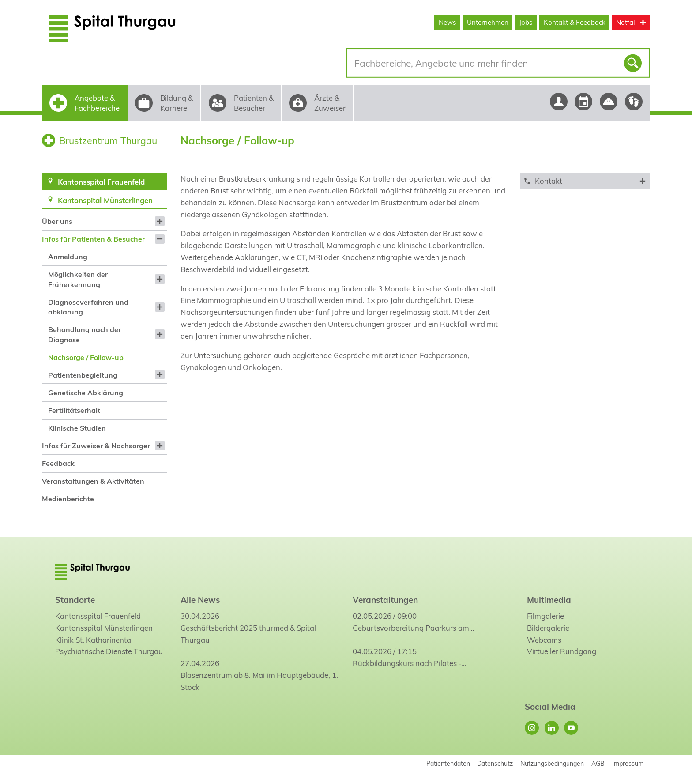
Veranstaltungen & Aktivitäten (93, 481)
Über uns (57, 221)
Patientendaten (448, 763)
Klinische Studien (77, 428)
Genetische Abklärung (85, 392)
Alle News (200, 599)
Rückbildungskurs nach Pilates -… (409, 663)
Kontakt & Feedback (575, 22)
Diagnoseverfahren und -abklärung (90, 307)
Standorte (75, 599)
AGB (598, 763)
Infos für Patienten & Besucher (93, 239)
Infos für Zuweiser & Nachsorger (96, 445)
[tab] (585, 181)
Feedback (58, 463)
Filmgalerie (545, 616)
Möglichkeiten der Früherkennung (78, 279)
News (447, 22)
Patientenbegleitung (82, 375)
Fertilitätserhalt (74, 410)
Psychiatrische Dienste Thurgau (109, 651)
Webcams (544, 639)
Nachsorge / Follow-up (86, 357)
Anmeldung (67, 256)
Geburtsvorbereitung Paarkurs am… (413, 627)
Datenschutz (495, 763)
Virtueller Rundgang (561, 651)
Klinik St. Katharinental (94, 639)
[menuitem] (104, 221)
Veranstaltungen (385, 599)
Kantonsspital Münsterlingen (104, 627)
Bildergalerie (548, 627)
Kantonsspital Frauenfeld (98, 616)
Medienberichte (68, 498)
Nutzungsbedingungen (552, 763)
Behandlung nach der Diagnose (84, 334)
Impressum (627, 763)
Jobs (526, 22)
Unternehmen (487, 22)
